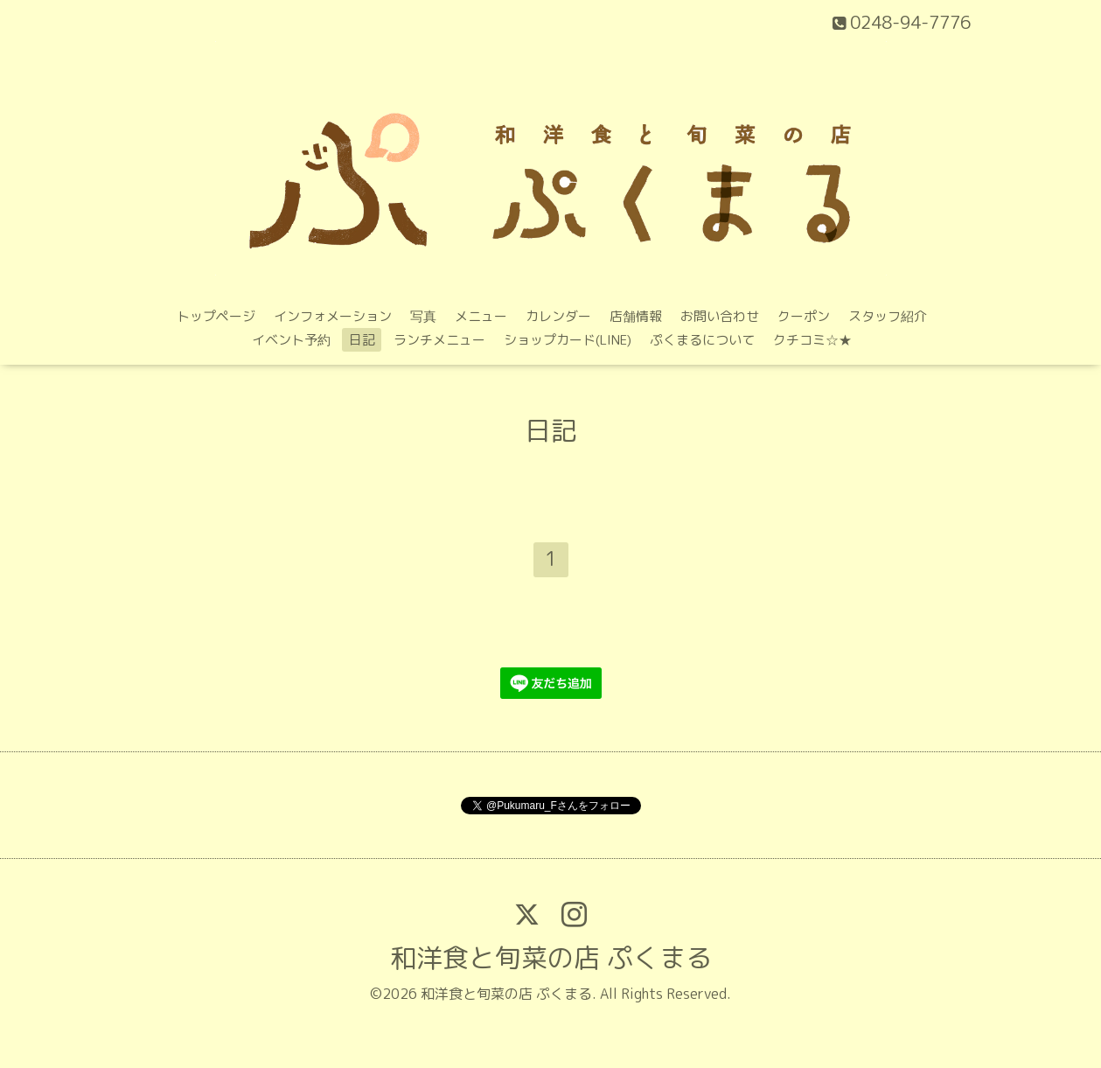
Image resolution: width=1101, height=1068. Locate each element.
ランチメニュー (439, 340)
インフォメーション (333, 316)
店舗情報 (636, 316)
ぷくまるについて (702, 340)
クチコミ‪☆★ (812, 340)
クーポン (803, 316)
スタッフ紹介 (887, 316)
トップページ (216, 316)
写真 (423, 316)
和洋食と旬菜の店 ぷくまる (551, 957)
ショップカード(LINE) (567, 340)
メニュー (481, 316)
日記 (362, 340)
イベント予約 (291, 340)
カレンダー (558, 316)
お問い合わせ (719, 316)
